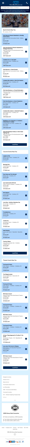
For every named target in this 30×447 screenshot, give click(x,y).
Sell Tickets (20, 427)
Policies (15, 427)
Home (3, 427)
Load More (15, 144)
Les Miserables (6, 387)
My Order (26, 427)
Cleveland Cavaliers (7, 392)
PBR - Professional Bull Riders (10, 389)
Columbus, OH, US (7, 31)
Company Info (9, 427)
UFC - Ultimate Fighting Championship (11, 394)
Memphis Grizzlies (7, 377)
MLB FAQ (15, 429)
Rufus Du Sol (6, 382)
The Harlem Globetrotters (9, 384)
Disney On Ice (6, 379)
